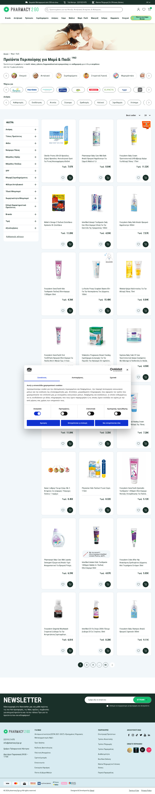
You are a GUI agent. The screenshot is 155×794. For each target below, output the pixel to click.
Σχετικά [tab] (113, 378)
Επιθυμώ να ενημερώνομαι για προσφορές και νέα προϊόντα (129, 706)
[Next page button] (112, 665)
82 (105, 665)
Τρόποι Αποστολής (105, 739)
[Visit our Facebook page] (129, 735)
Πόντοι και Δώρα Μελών (140, 18)
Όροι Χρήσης (40, 743)
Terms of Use (134, 791)
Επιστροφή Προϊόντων (107, 734)
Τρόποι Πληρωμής (105, 744)
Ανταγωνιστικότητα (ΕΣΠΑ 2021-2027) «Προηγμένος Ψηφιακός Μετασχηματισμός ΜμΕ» (59, 736)
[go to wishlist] (143, 9)
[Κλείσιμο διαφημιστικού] (127, 370)
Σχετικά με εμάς (41, 758)
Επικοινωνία (39, 763)
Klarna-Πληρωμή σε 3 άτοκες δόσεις (109, 766)
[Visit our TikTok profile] (137, 735)
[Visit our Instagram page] (133, 735)
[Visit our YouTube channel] (145, 735)
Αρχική (6, 54)
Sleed (92, 791)
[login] (138, 9)
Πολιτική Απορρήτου (43, 753)
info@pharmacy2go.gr (13, 743)
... (99, 665)
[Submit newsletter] (142, 700)
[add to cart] (70, 178)
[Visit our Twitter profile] (141, 735)
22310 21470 (9, 739)
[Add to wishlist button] (63, 178)
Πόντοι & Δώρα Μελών (43, 773)
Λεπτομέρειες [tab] (77, 378)
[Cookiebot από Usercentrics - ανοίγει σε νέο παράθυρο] (111, 370)
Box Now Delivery (104, 759)
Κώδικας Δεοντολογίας (43, 748)
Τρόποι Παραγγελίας (106, 749)
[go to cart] (149, 9)
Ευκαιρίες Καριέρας (42, 768)
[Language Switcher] (148, 2)
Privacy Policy (146, 791)
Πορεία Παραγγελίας (106, 773)
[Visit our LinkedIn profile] (149, 735)
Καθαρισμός (15, 237)
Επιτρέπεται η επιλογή (77, 423)
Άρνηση (43, 423)
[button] (47, 9)
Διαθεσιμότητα (104, 754)
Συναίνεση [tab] (41, 378)
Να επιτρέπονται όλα (111, 423)
